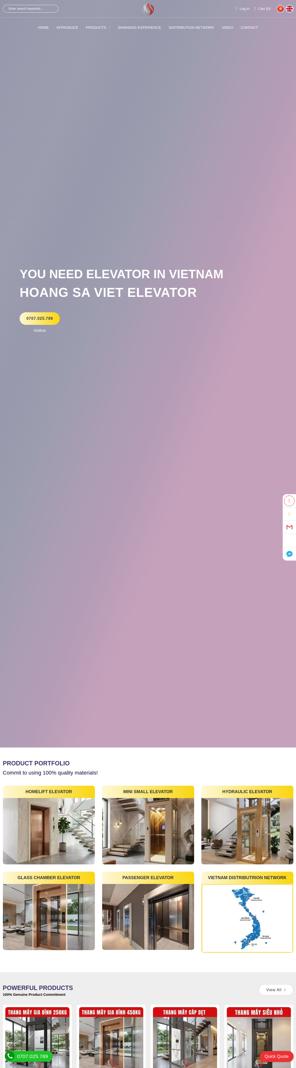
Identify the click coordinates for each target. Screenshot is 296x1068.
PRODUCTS (98, 27)
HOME (43, 27)
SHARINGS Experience (139, 27)
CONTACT (249, 27)
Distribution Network (191, 27)
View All (276, 990)
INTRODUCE (67, 27)
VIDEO (227, 27)
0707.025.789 (39, 318)
